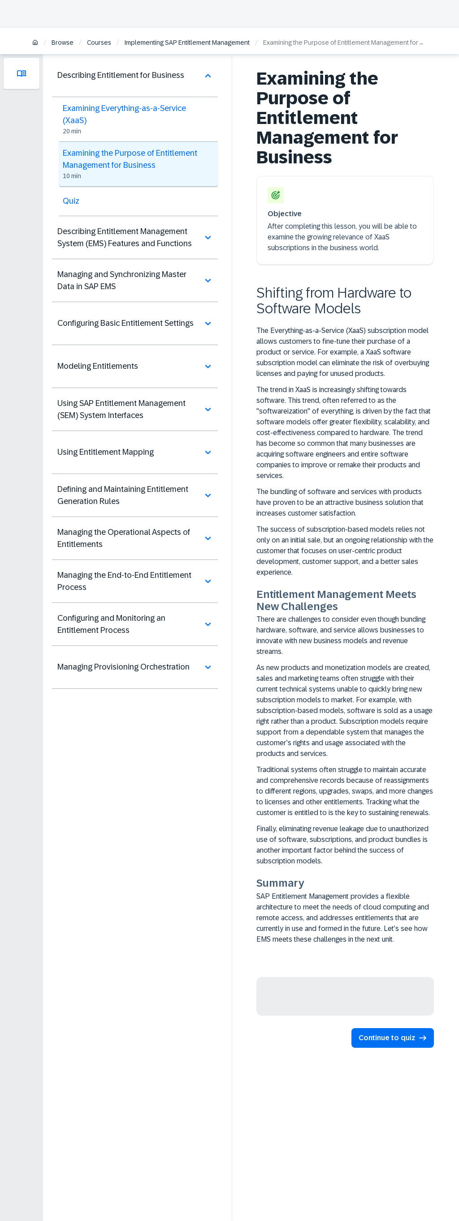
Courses (99, 42)
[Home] (35, 43)
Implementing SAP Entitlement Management (187, 42)
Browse (63, 42)
